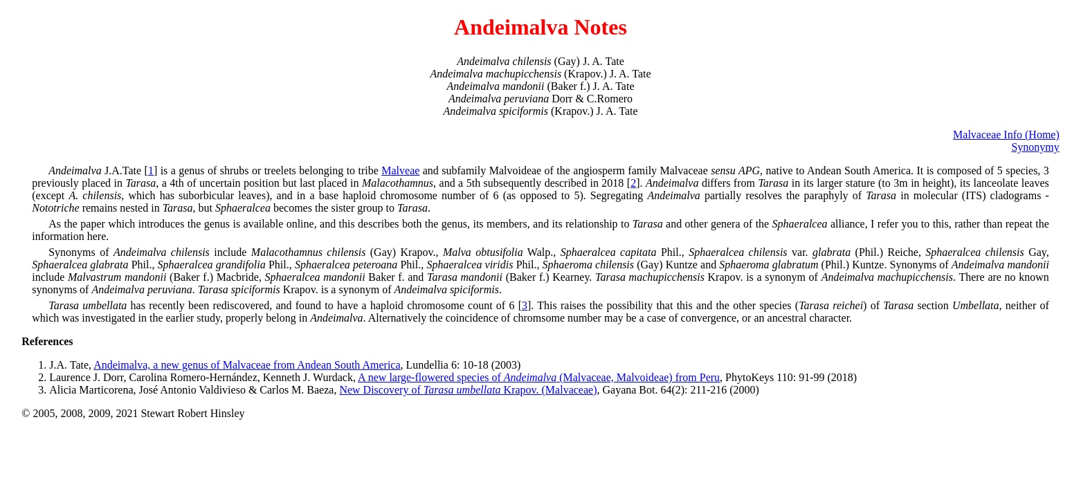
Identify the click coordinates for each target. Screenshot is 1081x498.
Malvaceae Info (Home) (1006, 134)
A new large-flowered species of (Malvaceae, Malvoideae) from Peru (539, 377)
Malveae (400, 170)
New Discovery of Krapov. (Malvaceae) (468, 390)
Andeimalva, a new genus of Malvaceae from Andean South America (246, 365)
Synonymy (1035, 147)
